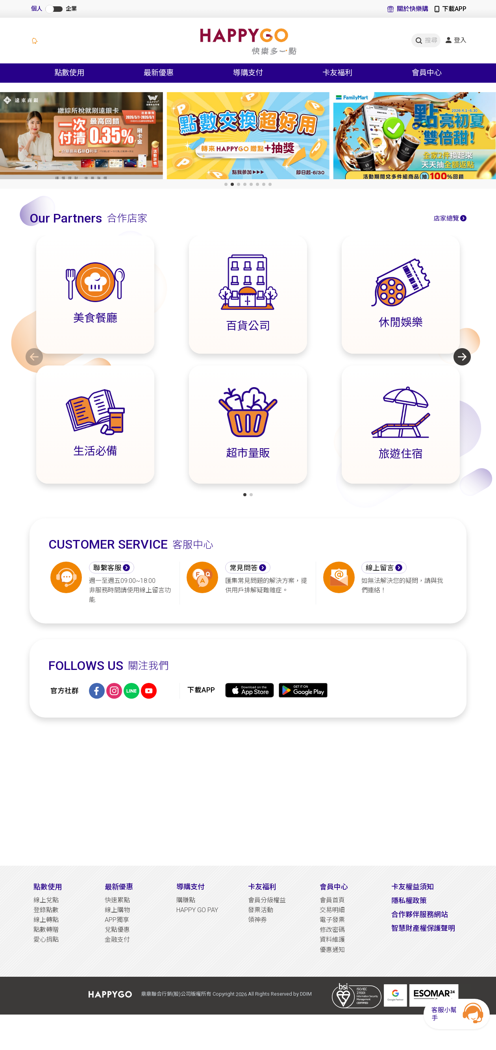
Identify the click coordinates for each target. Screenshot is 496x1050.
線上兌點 (46, 900)
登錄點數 (46, 910)
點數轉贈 (46, 929)
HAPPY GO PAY (197, 910)
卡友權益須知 (412, 887)
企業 (71, 9)
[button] (226, 184)
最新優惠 (119, 887)
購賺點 (185, 900)
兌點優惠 (117, 929)
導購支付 (190, 887)
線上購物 (117, 910)
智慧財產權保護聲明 (423, 928)
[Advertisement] (248, 791)
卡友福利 (262, 887)
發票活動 (260, 910)
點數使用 (47, 887)
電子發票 (332, 920)
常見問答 (243, 568)
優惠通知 (332, 950)
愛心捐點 (46, 939)
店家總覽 (446, 218)
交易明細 (332, 910)
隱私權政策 (409, 900)
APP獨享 (117, 920)
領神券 (257, 920)
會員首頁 (332, 900)
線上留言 (380, 568)
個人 (36, 9)
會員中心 (334, 887)
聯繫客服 (107, 568)
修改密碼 (332, 929)
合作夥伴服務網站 (419, 914)
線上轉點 (46, 920)
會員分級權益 (267, 900)
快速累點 (117, 900)
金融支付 (117, 939)
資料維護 (332, 939)
